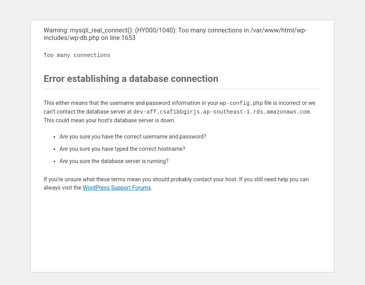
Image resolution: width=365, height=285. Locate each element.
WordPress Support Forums (117, 187)
